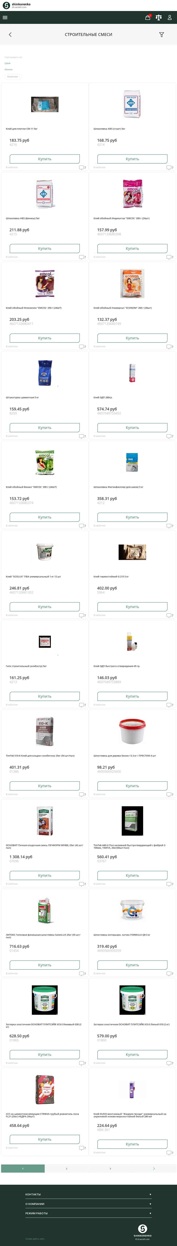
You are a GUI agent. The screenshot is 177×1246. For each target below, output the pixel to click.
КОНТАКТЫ (88, 1194)
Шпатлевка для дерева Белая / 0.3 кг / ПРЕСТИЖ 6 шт (125, 755)
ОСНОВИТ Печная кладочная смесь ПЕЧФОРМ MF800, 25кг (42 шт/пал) (44, 846)
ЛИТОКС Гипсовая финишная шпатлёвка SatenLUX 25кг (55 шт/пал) (43, 936)
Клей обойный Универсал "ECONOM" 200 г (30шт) (123, 307)
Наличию (12, 76)
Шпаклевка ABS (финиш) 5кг (23, 218)
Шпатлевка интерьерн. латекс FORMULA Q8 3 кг (122, 934)
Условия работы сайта (34, 1239)
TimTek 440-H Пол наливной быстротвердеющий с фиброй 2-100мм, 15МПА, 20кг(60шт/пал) (130, 846)
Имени (8, 69)
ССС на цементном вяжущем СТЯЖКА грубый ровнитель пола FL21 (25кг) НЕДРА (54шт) (42, 1115)
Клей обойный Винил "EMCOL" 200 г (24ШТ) (31, 487)
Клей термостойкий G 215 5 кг (111, 576)
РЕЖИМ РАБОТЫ (88, 1213)
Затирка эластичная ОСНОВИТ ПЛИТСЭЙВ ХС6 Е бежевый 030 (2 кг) (43, 1025)
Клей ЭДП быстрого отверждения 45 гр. (117, 666)
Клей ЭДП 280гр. (103, 397)
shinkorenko (21, 4)
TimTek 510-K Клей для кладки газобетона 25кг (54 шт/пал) (40, 755)
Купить (44, 158)
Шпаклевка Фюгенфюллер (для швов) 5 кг (118, 487)
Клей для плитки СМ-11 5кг (22, 128)
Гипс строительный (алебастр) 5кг (26, 666)
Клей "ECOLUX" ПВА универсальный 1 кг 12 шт (33, 576)
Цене (7, 63)
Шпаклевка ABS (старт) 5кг (109, 128)
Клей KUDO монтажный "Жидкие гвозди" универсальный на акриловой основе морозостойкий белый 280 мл (130, 1115)
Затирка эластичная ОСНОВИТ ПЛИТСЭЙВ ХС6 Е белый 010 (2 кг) (131, 1024)
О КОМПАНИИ (88, 1204)
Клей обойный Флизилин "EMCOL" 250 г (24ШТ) (34, 307)
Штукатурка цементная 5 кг (22, 397)
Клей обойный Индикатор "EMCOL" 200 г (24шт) (122, 218)
